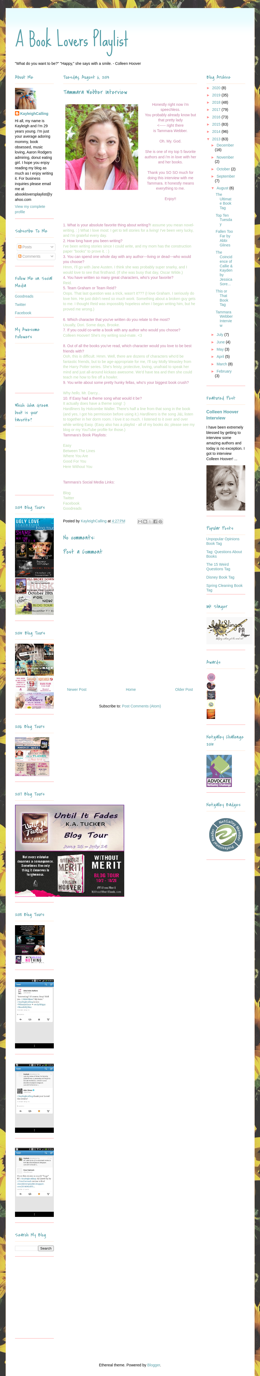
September (226, 176)
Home (131, 689)
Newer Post (76, 689)
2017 (216, 109)
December (225, 145)
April (221, 356)
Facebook (23, 313)
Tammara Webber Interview (224, 319)
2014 (216, 131)
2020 (216, 88)
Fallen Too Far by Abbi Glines (224, 238)
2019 (216, 95)
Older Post (184, 689)
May (221, 349)
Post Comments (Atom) (141, 706)
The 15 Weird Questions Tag (218, 566)
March (222, 364)
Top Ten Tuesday (224, 220)
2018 (216, 102)
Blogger (153, 1365)
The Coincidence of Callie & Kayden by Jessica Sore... (224, 268)
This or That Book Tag (222, 298)
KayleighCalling (34, 113)
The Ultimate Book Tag (223, 201)
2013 (216, 139)
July (220, 334)
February (224, 371)
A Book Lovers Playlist (72, 39)
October (224, 169)
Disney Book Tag (220, 577)
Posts (25, 247)
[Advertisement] (48, 1299)
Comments (29, 256)
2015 (216, 124)
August (223, 188)
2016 (216, 117)
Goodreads (24, 296)
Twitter (20, 304)
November (225, 157)
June (221, 342)
